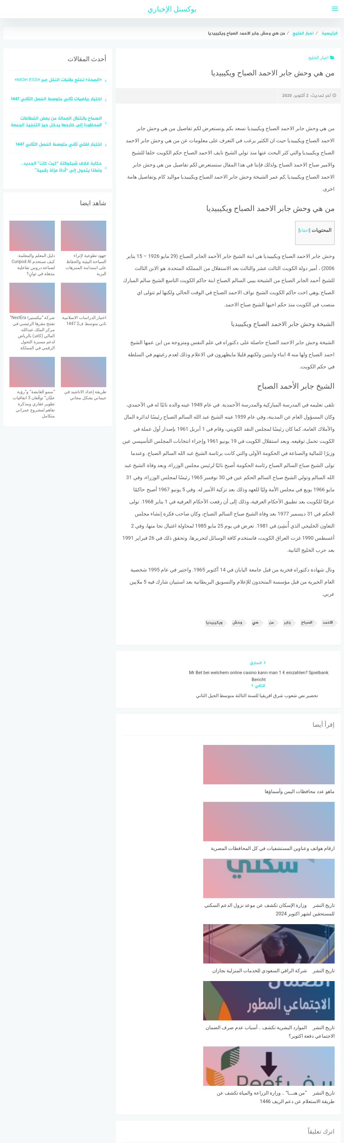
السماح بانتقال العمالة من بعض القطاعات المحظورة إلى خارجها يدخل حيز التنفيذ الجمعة (56, 122)
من (271, 623)
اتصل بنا (154, 1106)
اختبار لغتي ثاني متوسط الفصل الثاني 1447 (59, 144)
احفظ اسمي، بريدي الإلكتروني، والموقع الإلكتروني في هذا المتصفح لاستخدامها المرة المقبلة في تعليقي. (238, 1036)
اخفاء (304, 230)
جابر (287, 623)
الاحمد (327, 623)
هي (255, 623)
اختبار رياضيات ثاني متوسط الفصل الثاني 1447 (56, 99)
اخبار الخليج (321, 57)
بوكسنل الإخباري (172, 9)
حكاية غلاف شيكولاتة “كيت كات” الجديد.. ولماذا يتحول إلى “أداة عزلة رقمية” (61, 167)
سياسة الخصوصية (186, 1106)
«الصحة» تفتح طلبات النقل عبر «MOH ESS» (58, 80)
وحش (237, 623)
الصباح (306, 623)
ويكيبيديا (214, 623)
